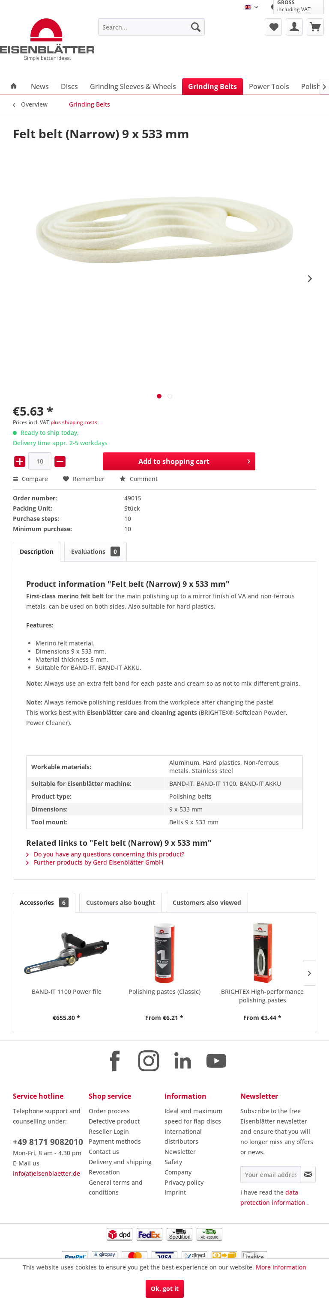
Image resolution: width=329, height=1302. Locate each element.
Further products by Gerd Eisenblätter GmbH (94, 862)
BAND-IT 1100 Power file (67, 991)
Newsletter (180, 1151)
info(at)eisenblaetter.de (46, 1173)
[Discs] (69, 86)
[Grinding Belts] (212, 86)
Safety (173, 1162)
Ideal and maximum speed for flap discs (193, 1116)
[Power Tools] (269, 86)
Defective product (114, 1121)
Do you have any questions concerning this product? (105, 854)
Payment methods (115, 1141)
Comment (139, 479)
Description (37, 551)
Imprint (175, 1192)
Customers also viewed (207, 902)
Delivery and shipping (120, 1162)
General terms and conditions (116, 1187)
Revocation (104, 1172)
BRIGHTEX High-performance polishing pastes (262, 995)
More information (281, 1267)
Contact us (104, 1151)
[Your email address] (270, 1174)
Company (177, 1172)
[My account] (294, 27)
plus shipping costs (74, 422)
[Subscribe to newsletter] (308, 1174)
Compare (30, 479)
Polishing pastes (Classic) (164, 991)
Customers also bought (120, 902)
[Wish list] (273, 27)
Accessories (44, 902)
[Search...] (151, 27)
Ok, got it (165, 1288)
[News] (40, 86)
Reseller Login (109, 1131)
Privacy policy (183, 1182)
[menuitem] (151, 27)
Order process (109, 1111)
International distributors (183, 1136)
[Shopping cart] (315, 27)
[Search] (196, 27)
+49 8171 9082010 (48, 1141)
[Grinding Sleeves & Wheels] (133, 86)
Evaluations (95, 551)
